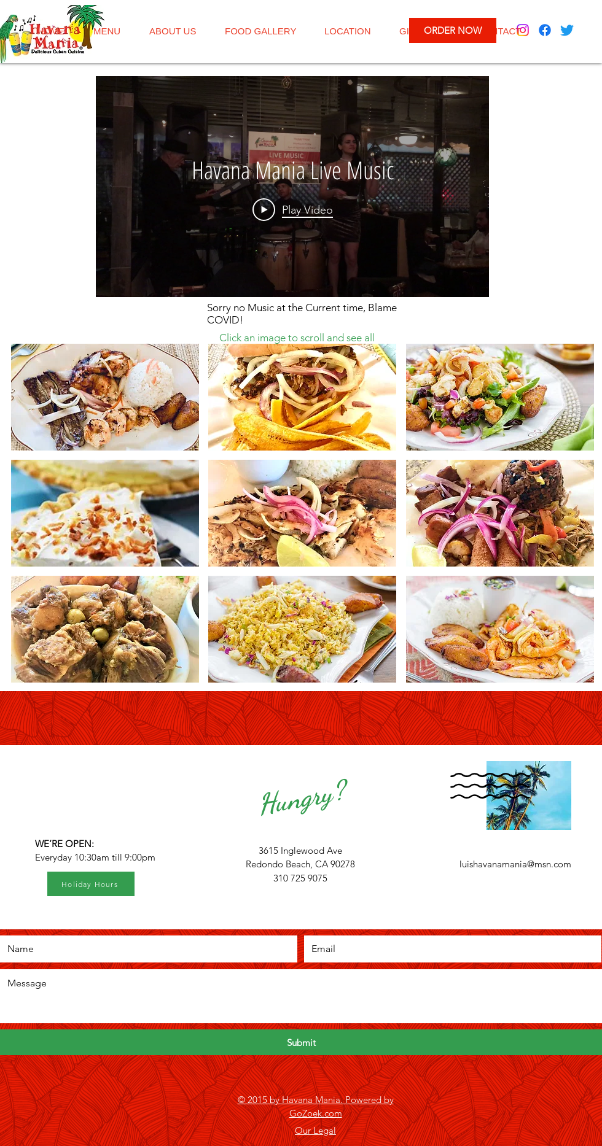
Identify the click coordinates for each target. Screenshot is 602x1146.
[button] (105, 397)
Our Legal (315, 1130)
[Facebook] (545, 30)
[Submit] (301, 1042)
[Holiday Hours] (91, 884)
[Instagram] (523, 30)
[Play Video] (292, 209)
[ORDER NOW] (452, 30)
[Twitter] (567, 30)
